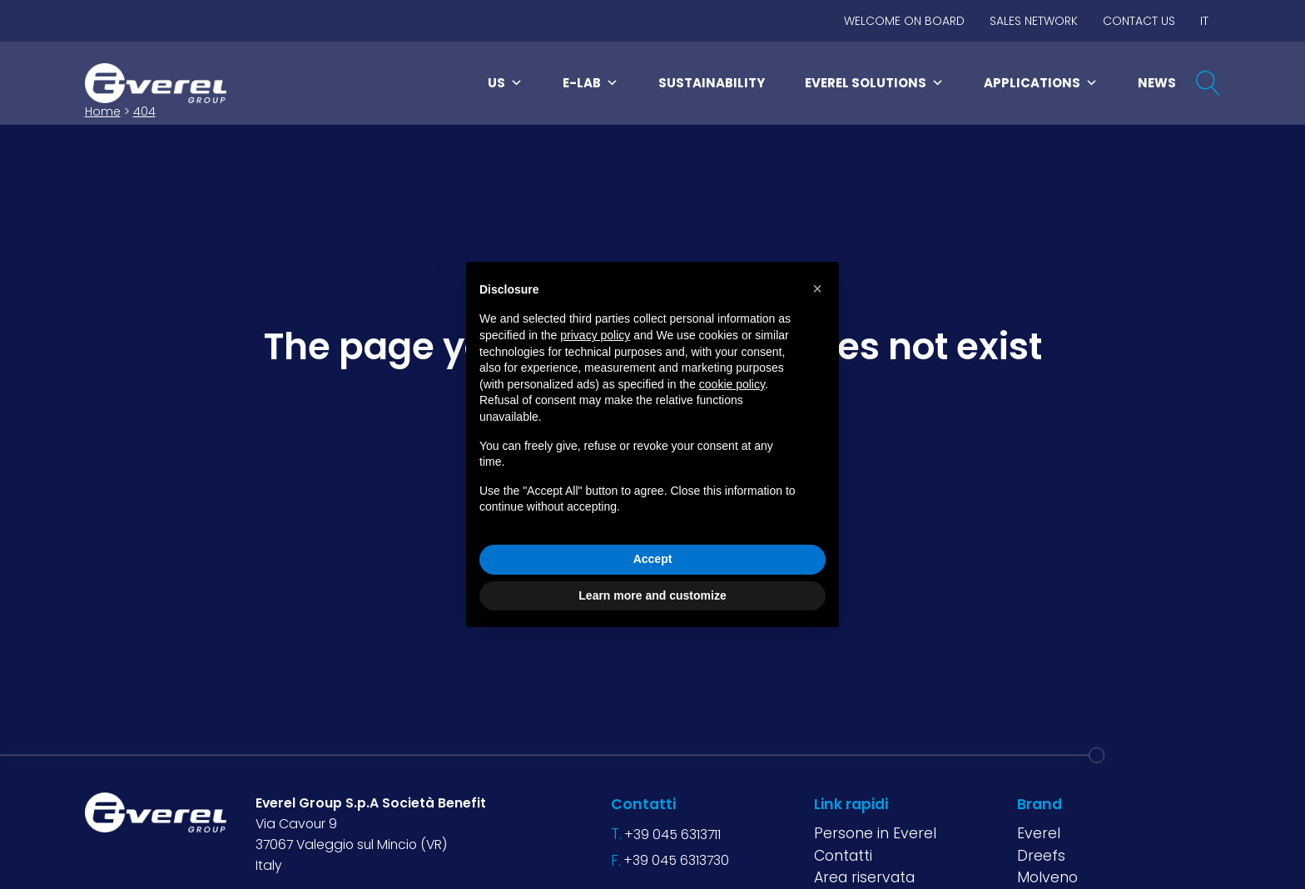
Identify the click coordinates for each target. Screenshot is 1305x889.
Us (505, 82)
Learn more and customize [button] (652, 595)
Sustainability (711, 82)
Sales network (1034, 20)
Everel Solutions (874, 82)
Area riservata (864, 877)
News (1157, 82)
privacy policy (595, 335)
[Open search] (1208, 83)
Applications (1041, 82)
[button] (817, 288)
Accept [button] (652, 559)
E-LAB (590, 82)
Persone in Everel (875, 833)
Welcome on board (904, 20)
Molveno (1047, 877)
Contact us (1139, 20)
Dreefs (1041, 856)
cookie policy (732, 384)
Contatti (843, 856)
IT (1204, 20)
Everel (1038, 833)
